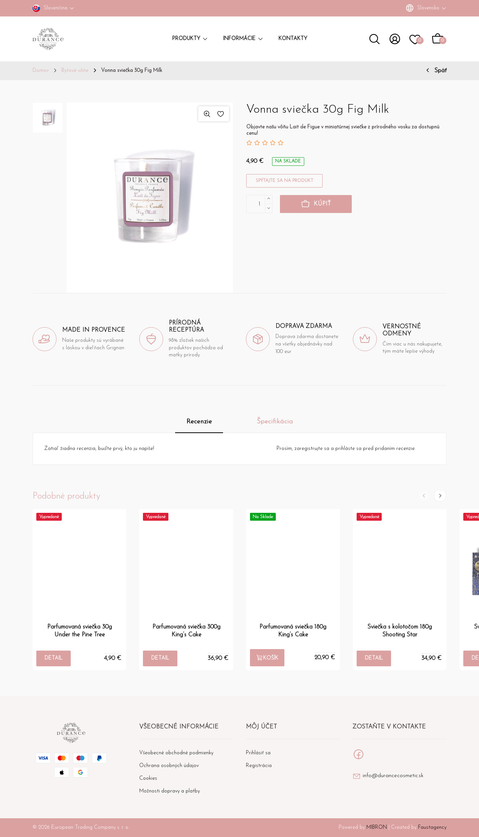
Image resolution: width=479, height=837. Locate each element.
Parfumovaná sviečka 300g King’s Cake (186, 630)
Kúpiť (316, 204)
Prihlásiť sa (258, 753)
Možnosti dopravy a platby (169, 791)
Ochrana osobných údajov (169, 765)
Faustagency (432, 827)
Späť (440, 71)
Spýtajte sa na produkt (284, 181)
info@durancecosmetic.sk (393, 776)
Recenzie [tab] (199, 421)
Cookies (148, 778)
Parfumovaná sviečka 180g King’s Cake (292, 630)
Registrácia (259, 765)
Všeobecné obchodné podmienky (176, 753)
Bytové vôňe (74, 70)
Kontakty (292, 39)
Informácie (243, 39)
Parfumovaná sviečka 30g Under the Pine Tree (79, 630)
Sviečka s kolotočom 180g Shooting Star (399, 630)
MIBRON (376, 827)
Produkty (190, 39)
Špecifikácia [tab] (275, 421)
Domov (41, 70)
